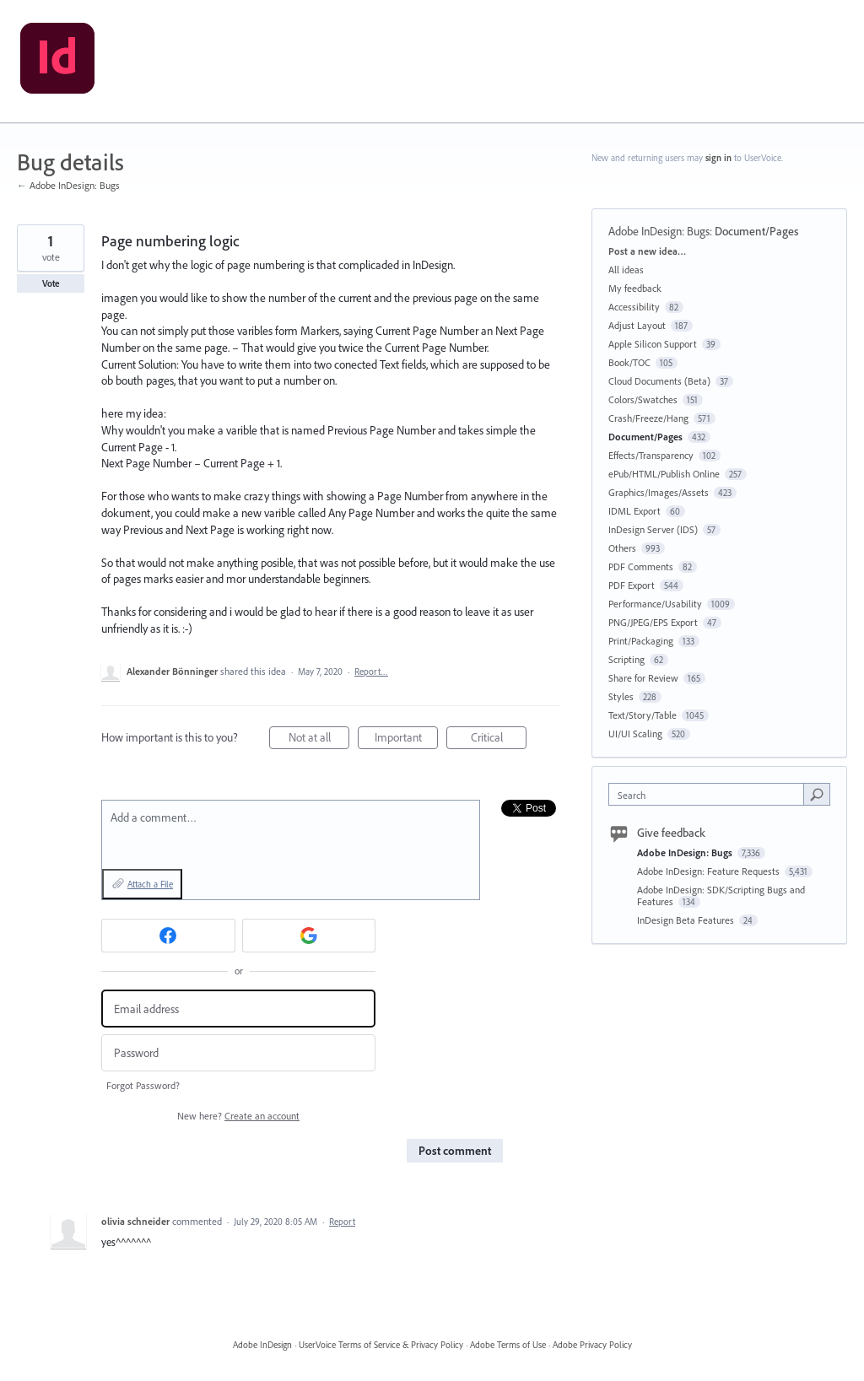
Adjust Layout (637, 325)
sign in (718, 158)
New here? (238, 1115)
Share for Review (643, 678)
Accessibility (634, 306)
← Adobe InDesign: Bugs (68, 185)
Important (407, 739)
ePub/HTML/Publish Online (664, 473)
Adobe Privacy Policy (592, 1345)
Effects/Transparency (651, 455)
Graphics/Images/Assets (658, 492)
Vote (51, 283)
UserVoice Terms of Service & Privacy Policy (381, 1345)
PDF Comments (640, 566)
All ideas (626, 269)
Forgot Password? (143, 1085)
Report (342, 1221)
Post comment (454, 1150)
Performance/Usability (655, 603)
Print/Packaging (640, 640)
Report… (371, 671)
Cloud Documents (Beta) (659, 381)
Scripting (626, 659)
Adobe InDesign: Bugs (659, 231)
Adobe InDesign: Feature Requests (709, 871)
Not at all (319, 739)
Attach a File (150, 884)
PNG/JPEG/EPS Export (653, 622)
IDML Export (634, 510)
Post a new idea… (647, 251)
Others (622, 548)
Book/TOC (629, 362)
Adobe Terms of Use (508, 1345)
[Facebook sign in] (168, 935)
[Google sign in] (309, 935)
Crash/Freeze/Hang (648, 418)
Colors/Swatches (643, 399)
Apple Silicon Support (652, 343)
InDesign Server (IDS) (653, 529)
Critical (499, 739)
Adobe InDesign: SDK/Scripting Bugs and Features (721, 895)
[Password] (238, 1053)
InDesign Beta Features (687, 920)
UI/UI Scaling (635, 733)
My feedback (635, 288)
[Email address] (238, 1009)
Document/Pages (756, 231)
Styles (621, 696)
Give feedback (671, 832)
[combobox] (710, 794)
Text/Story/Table (642, 715)
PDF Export (631, 585)
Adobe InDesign (262, 1345)
